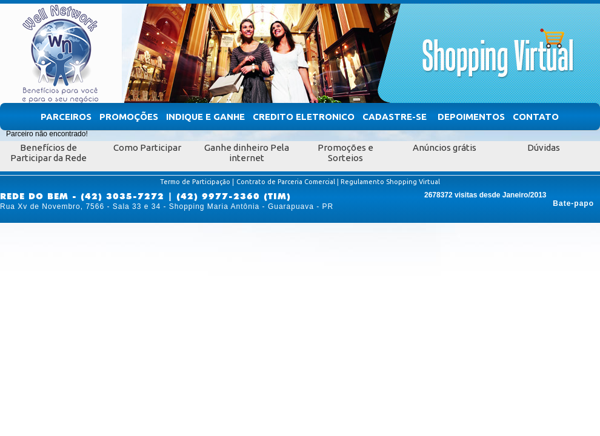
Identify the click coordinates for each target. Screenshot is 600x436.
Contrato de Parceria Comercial (285, 181)
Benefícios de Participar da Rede (48, 152)
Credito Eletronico (304, 116)
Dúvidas (543, 147)
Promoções (128, 116)
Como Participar (147, 147)
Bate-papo (573, 203)
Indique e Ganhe (205, 116)
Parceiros (66, 116)
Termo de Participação (195, 181)
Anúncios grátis (444, 147)
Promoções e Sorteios (345, 152)
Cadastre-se (394, 116)
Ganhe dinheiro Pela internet (246, 152)
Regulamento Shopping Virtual (390, 181)
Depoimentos (471, 116)
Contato (536, 116)
